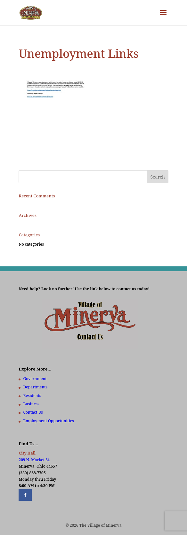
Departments (35, 387)
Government (34, 378)
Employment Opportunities (48, 421)
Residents (32, 395)
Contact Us (33, 412)
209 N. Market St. (34, 459)
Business (31, 404)
